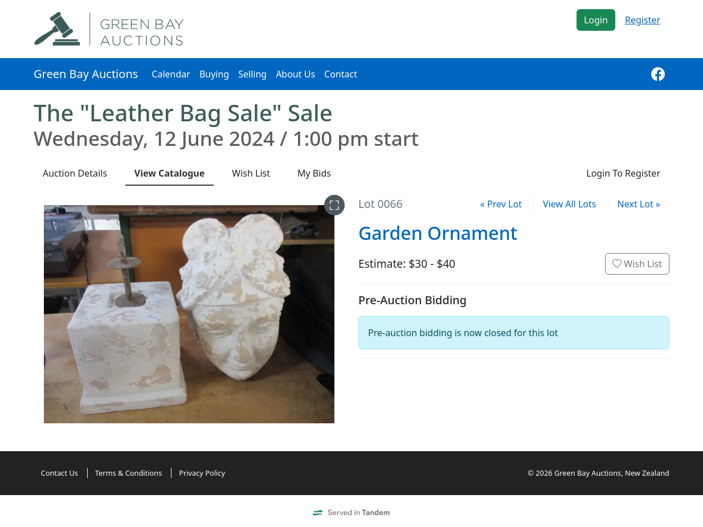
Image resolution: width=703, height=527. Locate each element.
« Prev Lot (501, 204)
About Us (295, 74)
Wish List (637, 264)
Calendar (171, 74)
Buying (214, 74)
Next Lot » (639, 204)
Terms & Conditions (128, 473)
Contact (340, 74)
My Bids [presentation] (314, 173)
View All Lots (569, 204)
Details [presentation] (75, 173)
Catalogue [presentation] (169, 173)
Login (596, 20)
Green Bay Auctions (86, 73)
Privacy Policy (202, 473)
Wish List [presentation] (251, 173)
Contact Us (59, 473)
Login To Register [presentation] (623, 173)
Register (642, 20)
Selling (252, 74)
